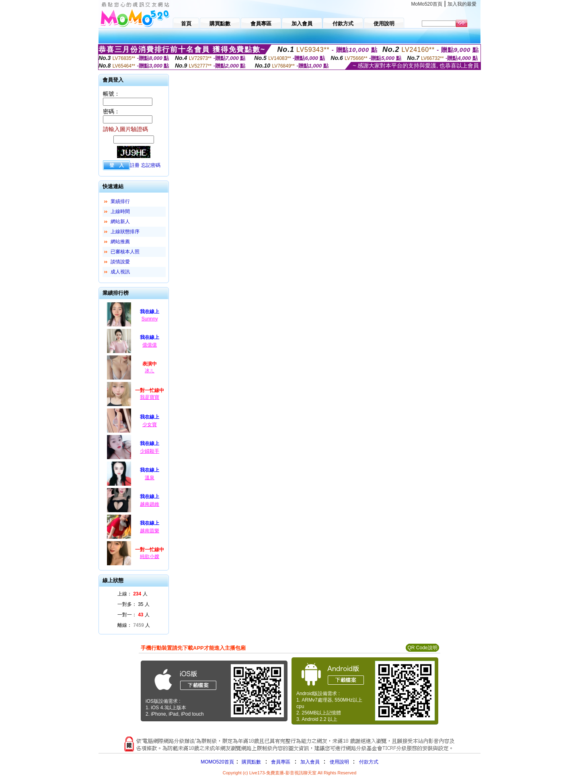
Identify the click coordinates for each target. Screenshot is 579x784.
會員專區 (280, 762)
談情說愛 (120, 262)
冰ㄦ (149, 371)
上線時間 (120, 211)
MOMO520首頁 (217, 762)
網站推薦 (120, 241)
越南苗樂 (149, 531)
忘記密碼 (150, 165)
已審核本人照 (125, 251)
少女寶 (149, 424)
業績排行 (120, 201)
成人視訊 (120, 272)
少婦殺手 (149, 451)
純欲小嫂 (149, 556)
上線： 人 (132, 594)
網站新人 (120, 221)
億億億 (149, 345)
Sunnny (150, 319)
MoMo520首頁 (426, 4)
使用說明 (339, 762)
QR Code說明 (422, 648)
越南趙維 (149, 504)
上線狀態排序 (125, 231)
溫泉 (149, 477)
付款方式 (368, 762)
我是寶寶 (149, 397)
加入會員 (310, 762)
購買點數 (250, 762)
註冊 (135, 165)
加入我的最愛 (462, 4)
